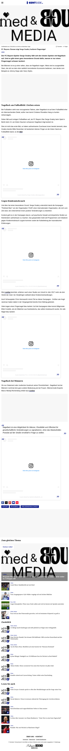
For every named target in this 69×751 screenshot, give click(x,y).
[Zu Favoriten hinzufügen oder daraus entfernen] (59, 46)
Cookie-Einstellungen (41, 739)
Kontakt (39, 736)
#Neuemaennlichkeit (29, 506)
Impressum (25, 739)
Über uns (30, 736)
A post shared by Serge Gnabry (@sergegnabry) (31, 195)
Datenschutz (32, 739)
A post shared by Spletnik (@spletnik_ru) (31, 497)
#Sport (5, 506)
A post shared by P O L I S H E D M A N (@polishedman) (31, 286)
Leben (2, 52)
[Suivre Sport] (65, 46)
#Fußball (15, 506)
